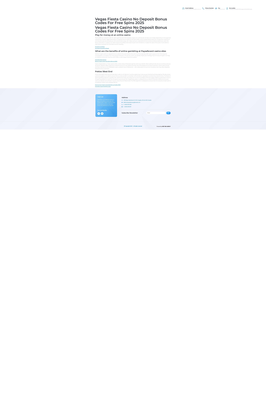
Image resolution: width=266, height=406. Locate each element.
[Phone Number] (203, 8)
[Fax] (216, 8)
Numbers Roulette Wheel (102, 48)
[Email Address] (183, 8)
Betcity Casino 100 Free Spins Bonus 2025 (106, 61)
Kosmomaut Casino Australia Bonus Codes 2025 (107, 85)
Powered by (164, 126)
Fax (219, 8)
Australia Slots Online (100, 59)
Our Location (232, 8)
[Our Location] (227, 8)
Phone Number (209, 8)
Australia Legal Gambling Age (103, 86)
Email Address (189, 8)
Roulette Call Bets (100, 46)
